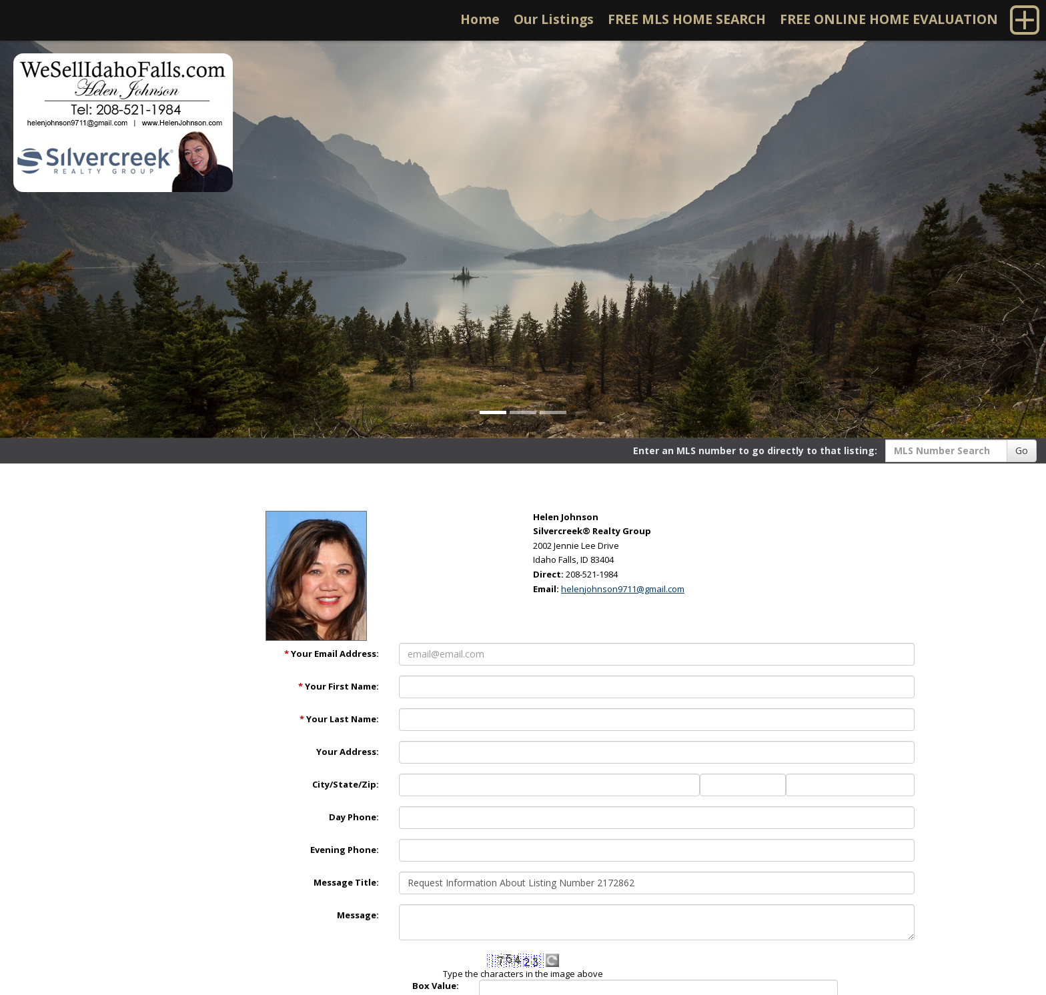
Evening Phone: (344, 850)
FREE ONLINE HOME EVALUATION (889, 19)
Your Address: (347, 752)
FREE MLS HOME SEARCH (687, 19)
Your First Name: (338, 686)
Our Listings (554, 19)
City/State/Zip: (345, 784)
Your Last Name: (339, 719)
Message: (358, 915)
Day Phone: (354, 817)
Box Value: (435, 986)
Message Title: (346, 882)
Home (480, 19)
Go (1021, 450)
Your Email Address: (331, 654)
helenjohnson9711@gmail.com (622, 589)
